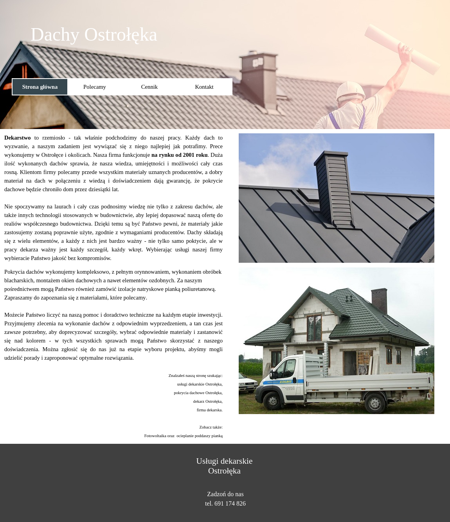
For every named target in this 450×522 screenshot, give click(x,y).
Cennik (149, 87)
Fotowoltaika (155, 436)
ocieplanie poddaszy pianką (199, 436)
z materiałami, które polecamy (111, 297)
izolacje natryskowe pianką (149, 289)
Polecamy (94, 87)
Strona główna (40, 87)
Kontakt (204, 87)
